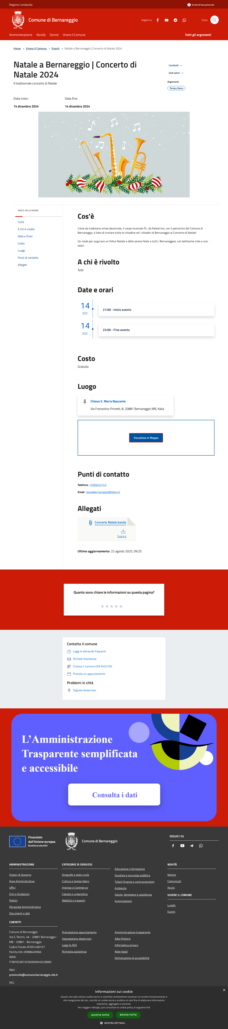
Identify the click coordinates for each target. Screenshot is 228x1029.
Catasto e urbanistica (75, 894)
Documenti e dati (19, 913)
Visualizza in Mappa (146, 438)
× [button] (224, 990)
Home (17, 48)
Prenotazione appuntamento (79, 932)
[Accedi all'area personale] (201, 5)
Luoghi (171, 905)
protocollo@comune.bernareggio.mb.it (33, 975)
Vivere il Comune (36, 48)
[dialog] (114, 1007)
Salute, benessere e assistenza (133, 894)
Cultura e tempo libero (75, 881)
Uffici (12, 887)
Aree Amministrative (22, 881)
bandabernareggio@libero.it (103, 492)
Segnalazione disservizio (76, 939)
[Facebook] (156, 19)
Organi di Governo (20, 875)
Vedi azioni (177, 73)
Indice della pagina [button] (28, 210)
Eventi (55, 48)
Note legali (121, 951)
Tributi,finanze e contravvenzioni (134, 882)
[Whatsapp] (182, 19)
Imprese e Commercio (75, 887)
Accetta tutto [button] (100, 1015)
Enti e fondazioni (19, 894)
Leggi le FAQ (69, 945)
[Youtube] (165, 19)
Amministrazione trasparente (132, 932)
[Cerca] (214, 20)
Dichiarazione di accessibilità (132, 958)
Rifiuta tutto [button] (128, 1014)
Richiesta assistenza (74, 951)
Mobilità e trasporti (73, 900)
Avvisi (171, 887)
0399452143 (98, 485)
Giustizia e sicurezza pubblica (132, 875)
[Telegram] (173, 19)
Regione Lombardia (20, 4)
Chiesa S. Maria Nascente (108, 401)
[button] (114, 1023)
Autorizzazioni (123, 901)
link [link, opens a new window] (148, 1007)
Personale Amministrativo (25, 907)
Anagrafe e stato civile (75, 875)
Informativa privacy (126, 945)
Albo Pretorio (123, 939)
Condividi (176, 65)
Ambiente (120, 888)
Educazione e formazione (130, 869)
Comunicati (174, 881)
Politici (13, 900)
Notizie (171, 875)
